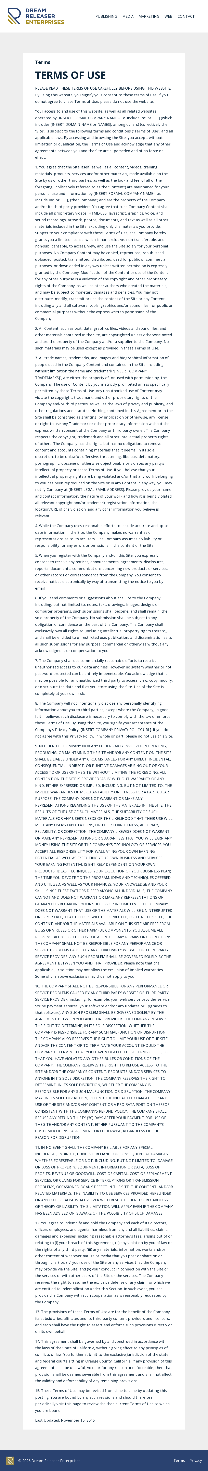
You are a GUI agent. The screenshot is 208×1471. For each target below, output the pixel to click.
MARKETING (149, 16)
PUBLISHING (106, 16)
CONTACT (186, 16)
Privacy (196, 1460)
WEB (168, 16)
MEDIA (127, 16)
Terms (178, 1460)
